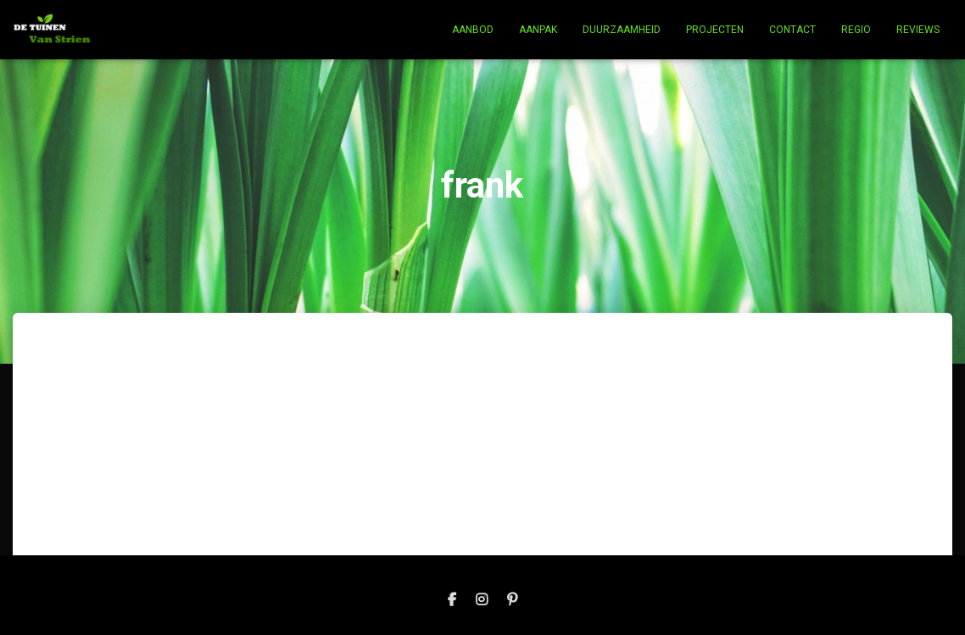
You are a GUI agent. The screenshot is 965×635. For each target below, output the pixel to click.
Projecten (715, 30)
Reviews (918, 30)
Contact (792, 30)
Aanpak (538, 30)
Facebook (452, 600)
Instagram (481, 600)
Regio (856, 30)
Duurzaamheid (622, 30)
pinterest (512, 600)
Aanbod (473, 30)
